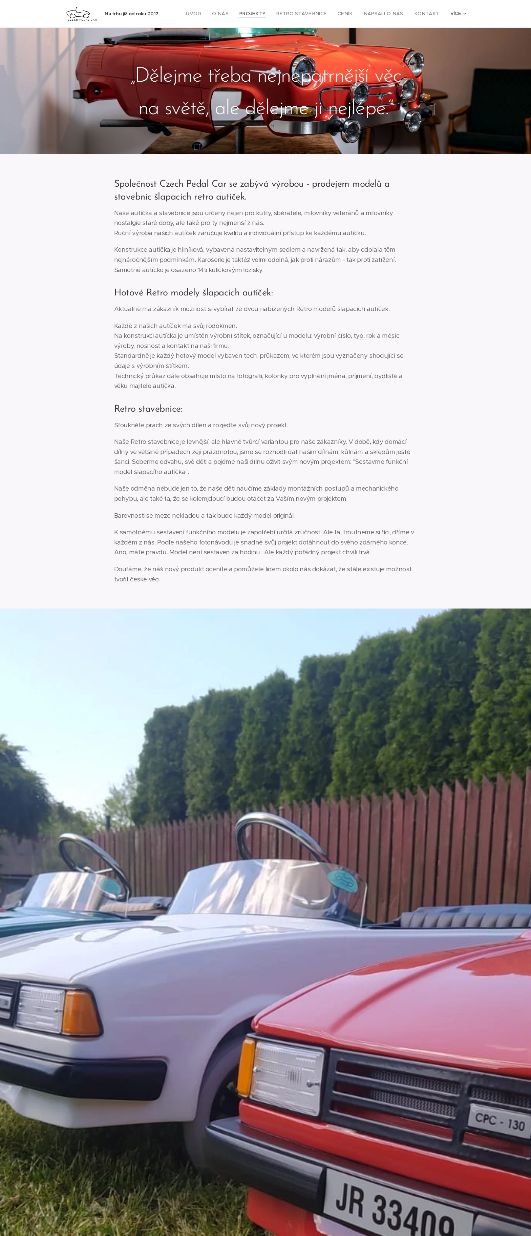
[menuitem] (212, 13)
